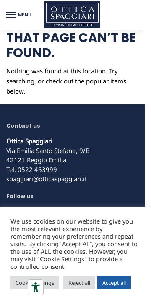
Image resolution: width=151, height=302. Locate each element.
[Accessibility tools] (36, 287)
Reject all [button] (79, 282)
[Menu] (18, 15)
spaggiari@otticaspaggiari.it (46, 178)
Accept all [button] (114, 282)
